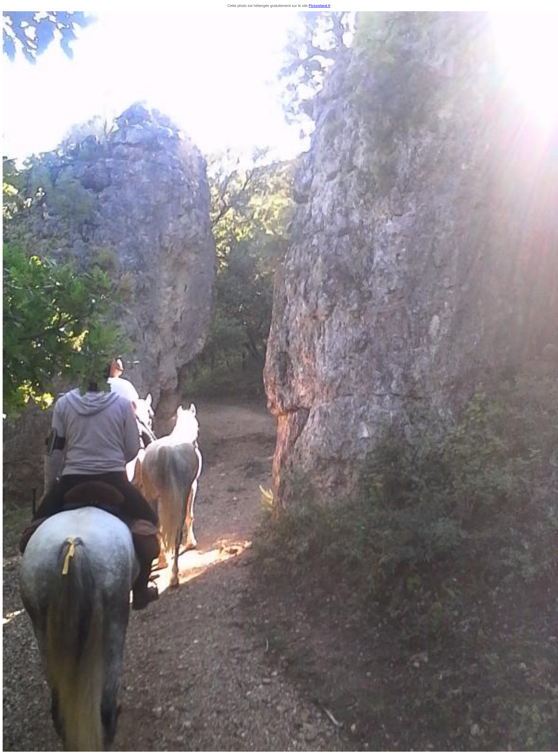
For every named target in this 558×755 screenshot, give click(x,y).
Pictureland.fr (320, 6)
